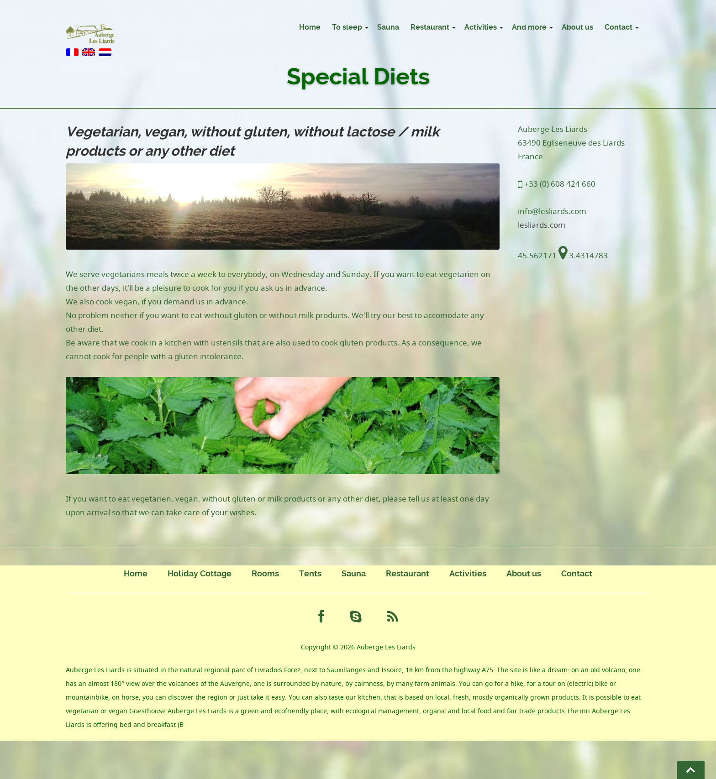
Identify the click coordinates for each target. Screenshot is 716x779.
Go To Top (691, 770)
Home (310, 27)
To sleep (347, 27)
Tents (310, 573)
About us (577, 27)
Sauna (388, 27)
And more (529, 27)
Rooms (265, 573)
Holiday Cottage (200, 573)
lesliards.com (541, 225)
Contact (618, 27)
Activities (480, 27)
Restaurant (430, 27)
